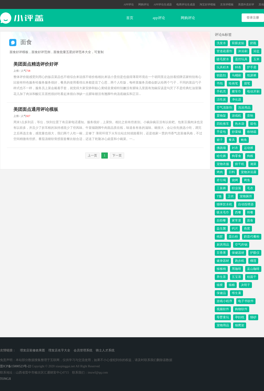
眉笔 (247, 83)
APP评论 (128, 4)
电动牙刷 (253, 91)
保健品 (221, 293)
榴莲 (253, 260)
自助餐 (221, 220)
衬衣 (235, 148)
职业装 (236, 188)
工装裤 (221, 188)
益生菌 (221, 228)
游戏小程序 (224, 301)
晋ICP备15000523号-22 (15, 366)
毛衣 (250, 188)
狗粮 (250, 156)
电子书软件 (246, 301)
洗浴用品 (244, 107)
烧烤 (235, 180)
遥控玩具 (241, 59)
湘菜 (253, 164)
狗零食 (236, 156)
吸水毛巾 (223, 212)
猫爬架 (239, 325)
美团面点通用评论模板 (35, 109)
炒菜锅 (236, 131)
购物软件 (241, 309)
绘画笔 (233, 83)
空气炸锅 (241, 244)
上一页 (92, 155)
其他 (261, 4)
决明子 (245, 285)
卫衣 (231, 196)
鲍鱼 (244, 140)
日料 (232, 172)
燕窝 (247, 228)
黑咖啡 (236, 269)
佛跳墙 (221, 148)
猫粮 (232, 285)
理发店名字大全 (59, 350)
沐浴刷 (242, 51)
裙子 (220, 140)
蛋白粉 (233, 236)
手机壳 (221, 91)
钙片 (235, 228)
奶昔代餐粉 (252, 236)
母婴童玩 (223, 317)
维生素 (236, 293)
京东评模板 (227, 4)
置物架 (221, 115)
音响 (250, 115)
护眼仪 (255, 252)
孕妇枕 (239, 317)
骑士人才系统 (105, 350)
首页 (129, 18)
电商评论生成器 (185, 4)
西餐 (238, 212)
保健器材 (238, 252)
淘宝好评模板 (208, 4)
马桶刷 (236, 75)
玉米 (256, 59)
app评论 (159, 18)
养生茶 (221, 277)
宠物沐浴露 (248, 172)
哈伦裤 (221, 156)
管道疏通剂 (224, 51)
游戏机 (236, 115)
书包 (220, 83)
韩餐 (250, 212)
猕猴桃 (221, 269)
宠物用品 (223, 325)
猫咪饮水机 (224, 204)
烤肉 (220, 172)
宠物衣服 (223, 164)
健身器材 (223, 260)
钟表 (238, 67)
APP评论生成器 (162, 4)
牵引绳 (221, 180)
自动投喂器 (246, 204)
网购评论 (143, 4)
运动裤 (248, 148)
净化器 (236, 99)
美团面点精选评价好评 (35, 64)
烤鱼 (247, 180)
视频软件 (223, 309)
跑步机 (239, 260)
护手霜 (251, 67)
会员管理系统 (83, 350)
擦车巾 (236, 91)
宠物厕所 (246, 196)
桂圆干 (251, 277)
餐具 (232, 140)
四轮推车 (223, 123)
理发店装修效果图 (32, 350)
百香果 (221, 252)
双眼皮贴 (238, 43)
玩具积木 (223, 67)
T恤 (219, 196)
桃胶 (220, 236)
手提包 (221, 131)
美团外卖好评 (246, 4)
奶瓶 (253, 43)
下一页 (117, 155)
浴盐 (256, 51)
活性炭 (221, 99)
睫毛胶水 (223, 59)
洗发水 (221, 43)
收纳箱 (251, 131)
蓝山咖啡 (253, 269)
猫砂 (253, 317)
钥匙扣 (221, 75)
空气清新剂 (224, 107)
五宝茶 (236, 277)
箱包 (253, 123)
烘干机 (239, 164)
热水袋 (239, 123)
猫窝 (220, 285)
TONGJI (5, 378)
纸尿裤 (251, 75)
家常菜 (236, 220)
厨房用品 (223, 244)
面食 (250, 220)
